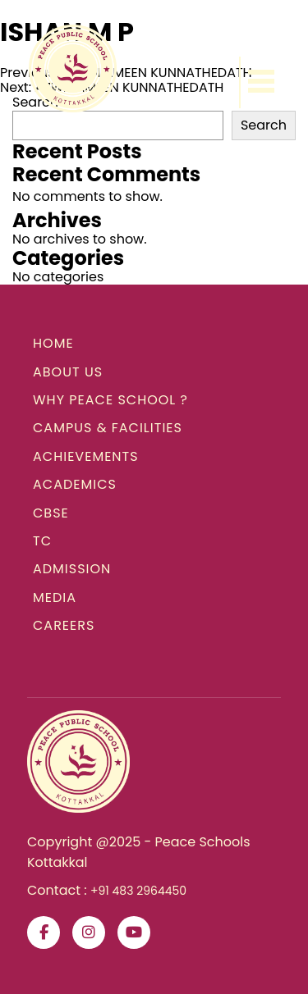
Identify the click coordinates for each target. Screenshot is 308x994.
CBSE (51, 513)
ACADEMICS (75, 484)
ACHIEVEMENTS (86, 456)
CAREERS (63, 625)
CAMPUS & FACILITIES (107, 427)
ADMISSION (72, 568)
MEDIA (54, 597)
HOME (53, 343)
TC (42, 540)
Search (264, 125)
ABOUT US (68, 371)
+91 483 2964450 (138, 890)
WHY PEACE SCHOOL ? (110, 399)
